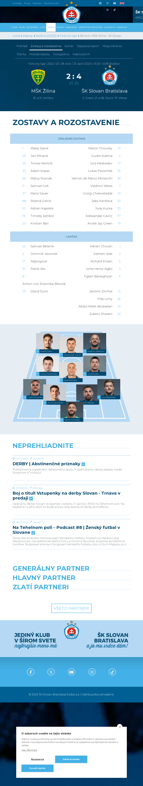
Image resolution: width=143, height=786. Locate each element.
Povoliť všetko (37, 768)
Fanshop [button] (122, 27)
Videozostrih (81, 54)
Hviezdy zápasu (39, 54)
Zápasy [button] (51, 27)
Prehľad (22, 46)
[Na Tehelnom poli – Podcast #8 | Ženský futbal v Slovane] (71, 580)
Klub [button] (22, 27)
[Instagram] (107, 10)
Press (27, 3)
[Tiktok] (114, 10)
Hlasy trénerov (112, 46)
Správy (60, 27)
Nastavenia (37, 759)
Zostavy (46, 46)
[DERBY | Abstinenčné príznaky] (71, 467)
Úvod (14, 27)
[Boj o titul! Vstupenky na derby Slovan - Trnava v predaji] (71, 521)
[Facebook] (100, 3)
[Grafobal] (41, 664)
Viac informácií (29, 750)
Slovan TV (38, 483)
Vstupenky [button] (32, 27)
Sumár (69, 46)
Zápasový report (88, 46)
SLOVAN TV (110, 27)
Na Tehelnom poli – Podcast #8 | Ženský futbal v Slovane (66, 603)
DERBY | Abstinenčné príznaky (48, 488)
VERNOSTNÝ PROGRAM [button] (91, 27)
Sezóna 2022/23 (46, 35)
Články (21, 54)
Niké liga (38, 536)
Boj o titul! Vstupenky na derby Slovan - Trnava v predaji (66, 545)
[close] (119, 727)
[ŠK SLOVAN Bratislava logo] (71, 12)
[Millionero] (102, 664)
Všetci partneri (71, 692)
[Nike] (71, 650)
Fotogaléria (61, 54)
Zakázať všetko (71, 759)
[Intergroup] (41, 679)
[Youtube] (114, 3)
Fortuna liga (68, 35)
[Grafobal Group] (102, 679)
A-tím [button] (42, 27)
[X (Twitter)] (107, 3)
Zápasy (28, 35)
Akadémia (71, 27)
